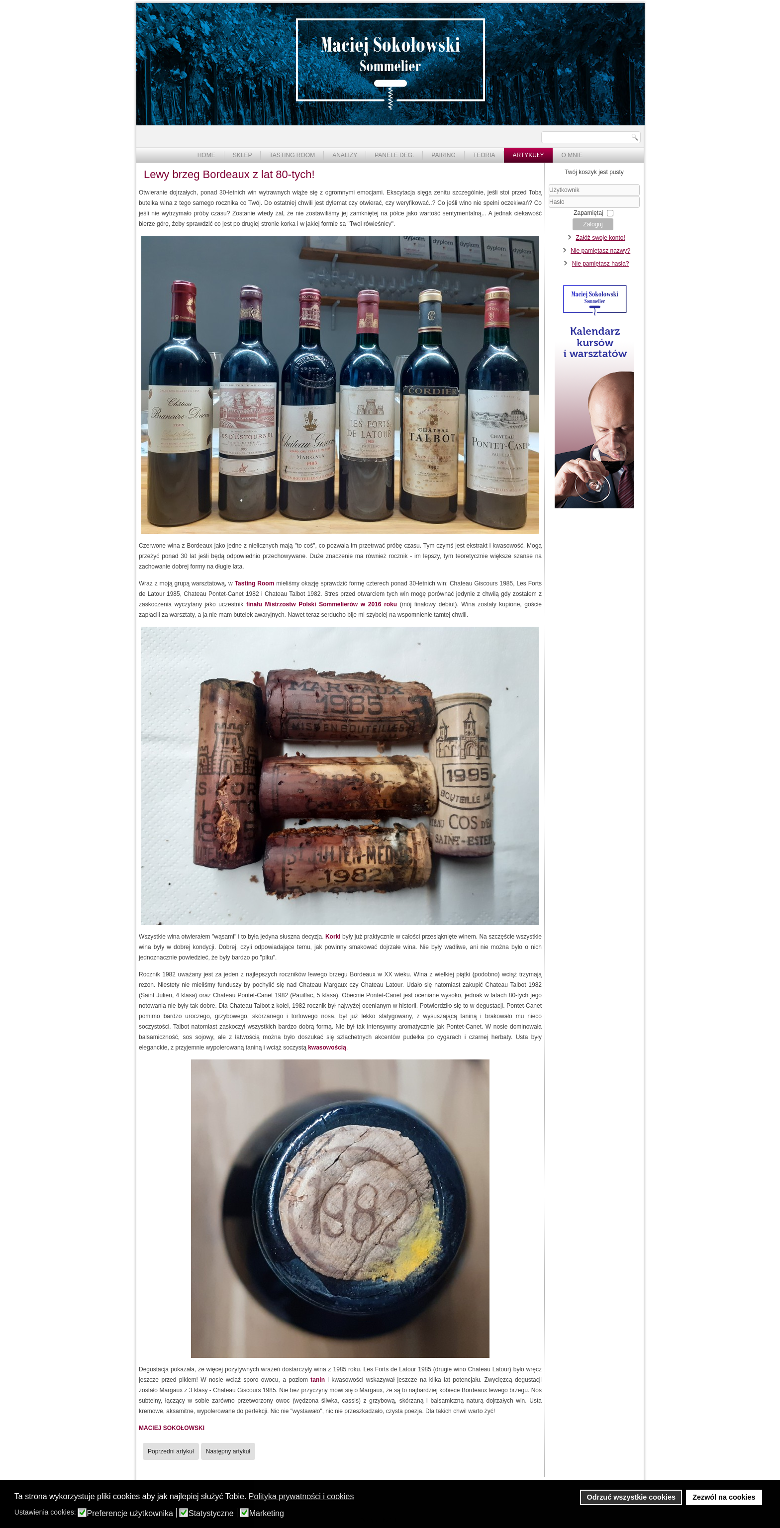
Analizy (344, 155)
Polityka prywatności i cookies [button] (301, 1496)
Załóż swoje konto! (600, 237)
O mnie (572, 155)
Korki (333, 936)
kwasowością (327, 1047)
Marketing (266, 1514)
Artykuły (528, 155)
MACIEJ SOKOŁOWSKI (171, 1428)
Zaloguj (592, 224)
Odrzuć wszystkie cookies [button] (631, 1497)
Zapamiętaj (588, 212)
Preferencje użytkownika (130, 1514)
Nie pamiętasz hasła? (600, 263)
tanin (317, 1379)
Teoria (484, 155)
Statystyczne (211, 1514)
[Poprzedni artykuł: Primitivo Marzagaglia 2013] (171, 1451)
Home (206, 155)
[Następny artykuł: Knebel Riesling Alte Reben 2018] (228, 1451)
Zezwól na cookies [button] (723, 1497)
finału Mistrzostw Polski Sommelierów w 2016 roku (321, 604)
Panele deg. (394, 155)
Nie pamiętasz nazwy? (600, 250)
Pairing (443, 155)
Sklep (242, 155)
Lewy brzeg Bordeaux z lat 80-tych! (229, 174)
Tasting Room (292, 155)
